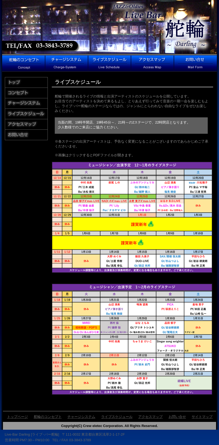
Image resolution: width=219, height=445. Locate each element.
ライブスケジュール (117, 417)
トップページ (17, 417)
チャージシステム (81, 417)
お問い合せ (177, 417)
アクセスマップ (150, 417)
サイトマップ (202, 417)
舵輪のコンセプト (48, 417)
